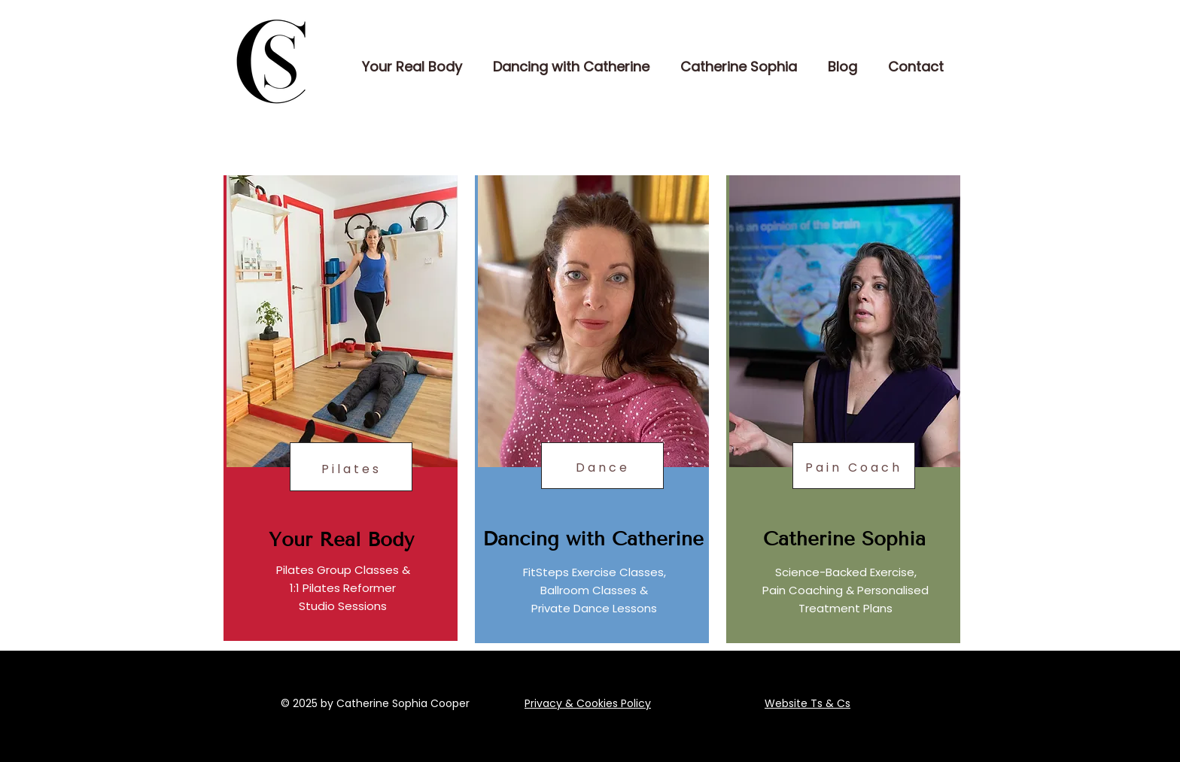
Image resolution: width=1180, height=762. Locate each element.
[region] (341, 408)
